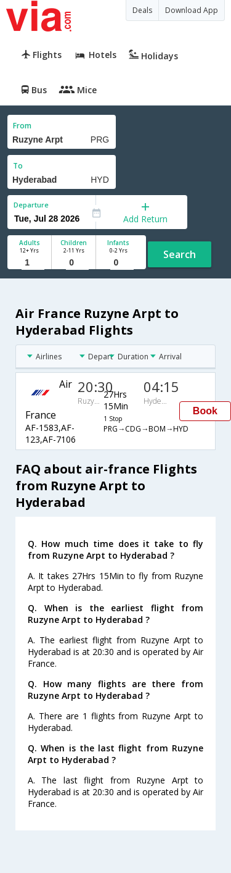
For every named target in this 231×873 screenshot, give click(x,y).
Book (205, 411)
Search (179, 254)
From (22, 125)
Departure (31, 204)
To (18, 166)
